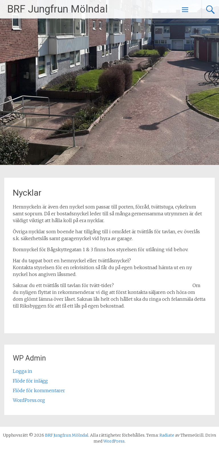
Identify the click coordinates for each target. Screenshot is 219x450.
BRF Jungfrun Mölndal (57, 9)
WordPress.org (29, 400)
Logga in (22, 371)
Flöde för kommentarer (39, 390)
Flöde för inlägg (30, 381)
